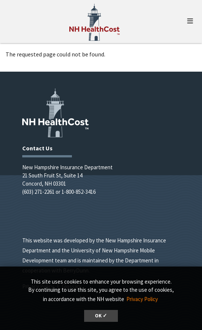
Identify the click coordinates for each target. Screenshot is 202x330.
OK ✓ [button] (101, 316)
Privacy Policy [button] (142, 299)
